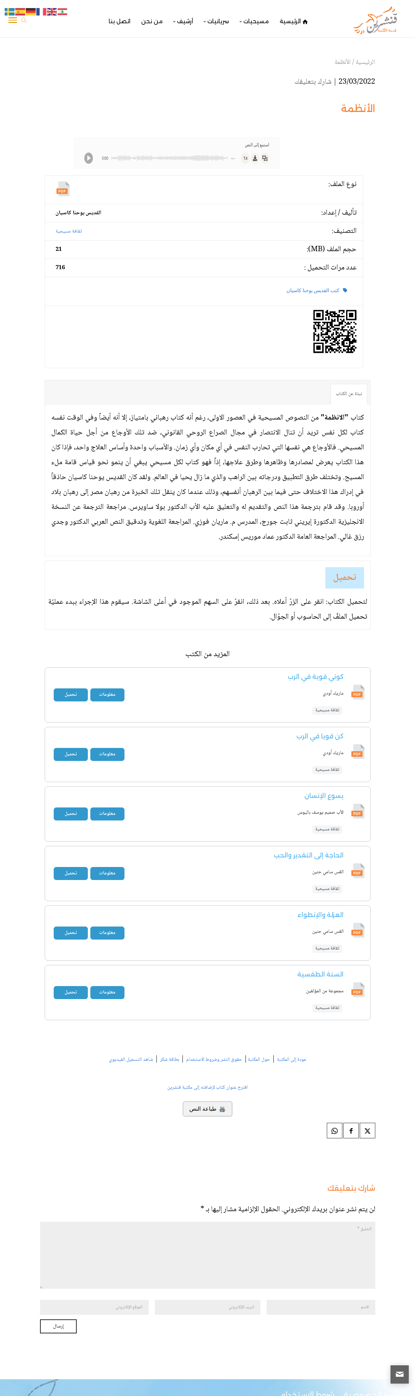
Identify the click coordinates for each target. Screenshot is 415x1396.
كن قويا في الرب (320, 736)
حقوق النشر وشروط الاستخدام (214, 1060)
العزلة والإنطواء (321, 914)
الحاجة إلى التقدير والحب (309, 855)
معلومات (107, 695)
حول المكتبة (259, 1060)
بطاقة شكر (169, 1060)
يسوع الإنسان (324, 795)
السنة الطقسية (320, 974)
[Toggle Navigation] (12, 21)
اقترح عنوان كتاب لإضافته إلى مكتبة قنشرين (207, 1087)
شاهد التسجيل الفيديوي (131, 1060)
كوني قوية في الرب (316, 676)
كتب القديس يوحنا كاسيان (316, 290)
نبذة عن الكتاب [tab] (349, 394)
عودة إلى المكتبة (291, 1060)
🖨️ (207, 1108)
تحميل (344, 578)
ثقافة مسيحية (69, 231)
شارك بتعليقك (313, 82)
